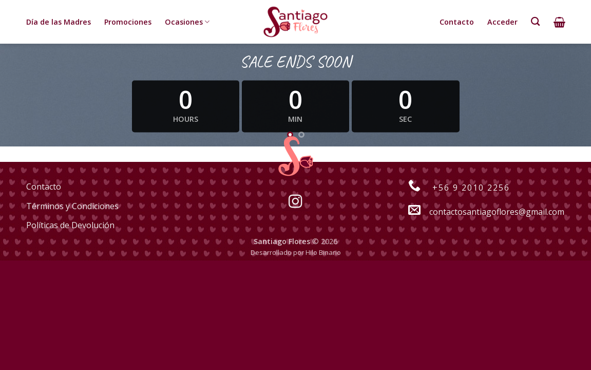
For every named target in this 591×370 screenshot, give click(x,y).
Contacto (457, 22)
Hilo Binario (323, 252)
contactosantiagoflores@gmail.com (480, 211)
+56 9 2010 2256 (453, 187)
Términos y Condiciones (72, 206)
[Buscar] (535, 21)
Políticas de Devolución (70, 225)
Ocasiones (187, 22)
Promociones (127, 22)
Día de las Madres (58, 22)
